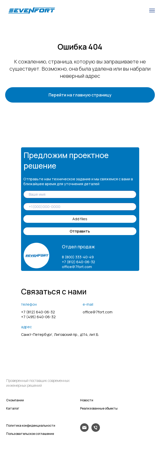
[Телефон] (95, 430)
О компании (15, 400)
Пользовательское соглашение (30, 434)
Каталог (12, 408)
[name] (79, 194)
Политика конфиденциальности (30, 425)
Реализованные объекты (99, 408)
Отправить (80, 231)
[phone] (79, 207)
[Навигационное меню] (152, 10)
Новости (86, 400)
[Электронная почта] (84, 430)
